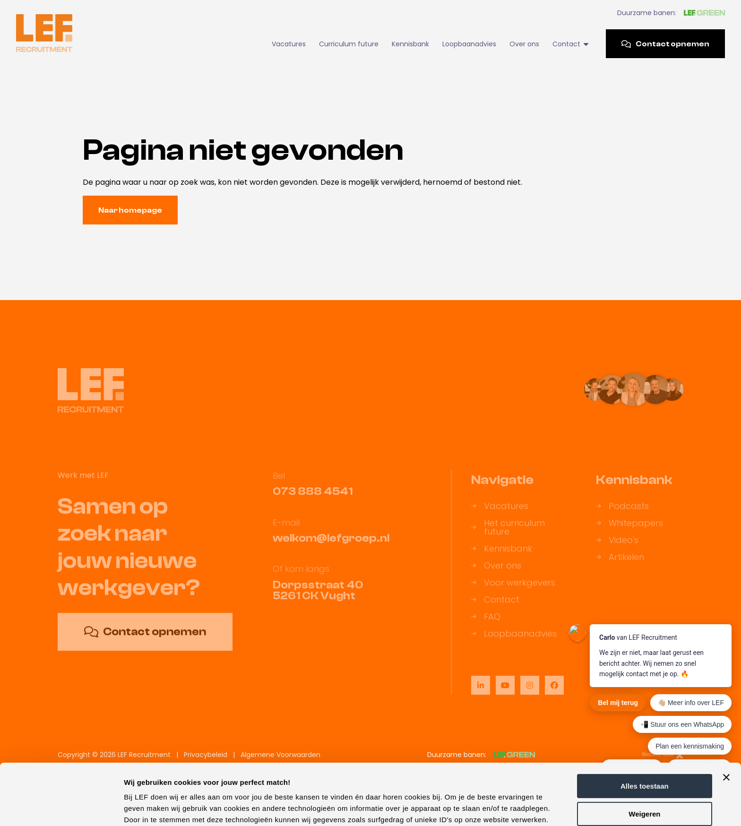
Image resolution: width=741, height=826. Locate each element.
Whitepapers (629, 528)
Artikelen (620, 562)
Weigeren (644, 753)
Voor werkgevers (513, 588)
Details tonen (146, 807)
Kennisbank (410, 44)
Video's (617, 545)
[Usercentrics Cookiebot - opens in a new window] (61, 807)
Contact (570, 44)
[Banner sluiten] (726, 716)
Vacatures (289, 44)
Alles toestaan (644, 725)
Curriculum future (349, 44)
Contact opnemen (665, 44)
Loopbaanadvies (469, 44)
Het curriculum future (508, 532)
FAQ (485, 622)
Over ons (524, 44)
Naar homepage (130, 210)
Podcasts (622, 511)
